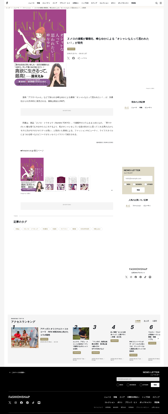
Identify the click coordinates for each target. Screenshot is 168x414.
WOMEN (139, 184)
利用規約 (131, 407)
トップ (8, 7)
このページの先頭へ (17, 372)
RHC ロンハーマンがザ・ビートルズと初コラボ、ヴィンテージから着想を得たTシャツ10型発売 (137, 346)
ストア (55, 3)
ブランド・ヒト (65, 3)
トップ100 (84, 3)
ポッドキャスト (123, 3)
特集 (38, 3)
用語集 (133, 3)
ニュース (31, 3)
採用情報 (108, 407)
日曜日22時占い (133, 397)
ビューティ (46, 3)
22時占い (76, 3)
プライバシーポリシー (142, 407)
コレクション (104, 3)
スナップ (94, 3)
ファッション (27, 7)
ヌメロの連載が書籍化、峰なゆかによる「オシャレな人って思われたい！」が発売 (60, 7)
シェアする (82, 58)
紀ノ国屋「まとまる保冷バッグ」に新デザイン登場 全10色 (118, 334)
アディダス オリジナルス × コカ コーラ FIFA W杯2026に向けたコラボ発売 (54, 332)
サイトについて (98, 407)
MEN (128, 184)
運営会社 (123, 407)
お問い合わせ (155, 407)
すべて (127, 107)
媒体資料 (115, 407)
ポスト (113, 3)
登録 (138, 190)
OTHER (150, 184)
